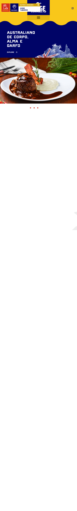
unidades (14, 8)
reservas (6, 8)
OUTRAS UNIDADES (26, 5)
